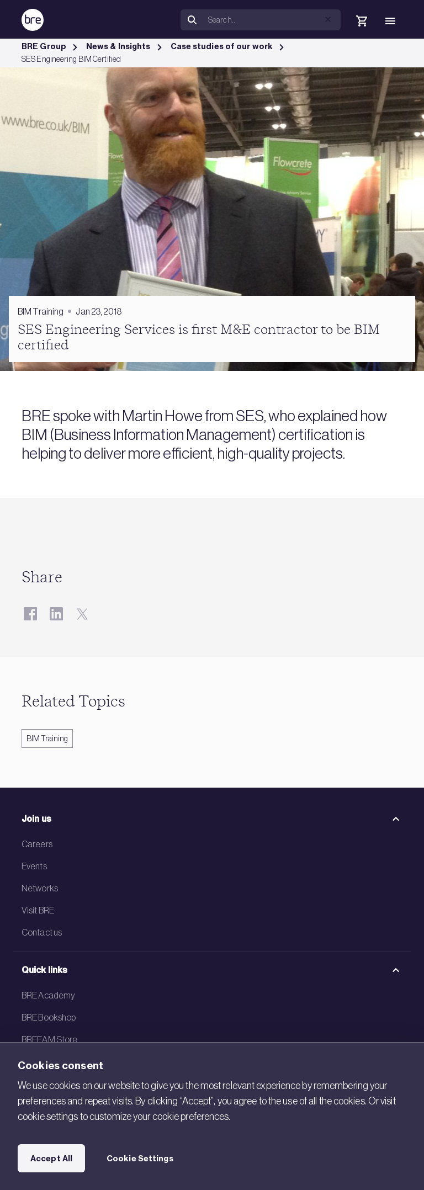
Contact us (42, 932)
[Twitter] (82, 613)
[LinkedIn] (56, 613)
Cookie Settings (140, 1159)
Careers (37, 844)
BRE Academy (48, 995)
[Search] (272, 19)
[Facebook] (30, 613)
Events (34, 866)
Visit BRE (38, 910)
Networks (40, 888)
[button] (328, 19)
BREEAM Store (49, 1039)
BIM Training (47, 738)
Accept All (51, 1159)
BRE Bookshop (49, 1017)
